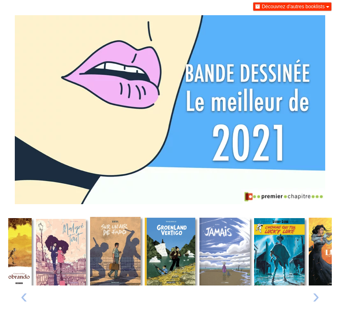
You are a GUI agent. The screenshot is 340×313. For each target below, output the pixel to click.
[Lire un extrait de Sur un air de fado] (115, 251)
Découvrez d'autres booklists (292, 6)
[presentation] (24, 298)
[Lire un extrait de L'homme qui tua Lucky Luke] (279, 251)
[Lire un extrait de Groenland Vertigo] (170, 251)
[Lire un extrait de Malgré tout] (61, 252)
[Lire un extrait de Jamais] (224, 251)
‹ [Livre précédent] (24, 295)
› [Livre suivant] (315, 295)
